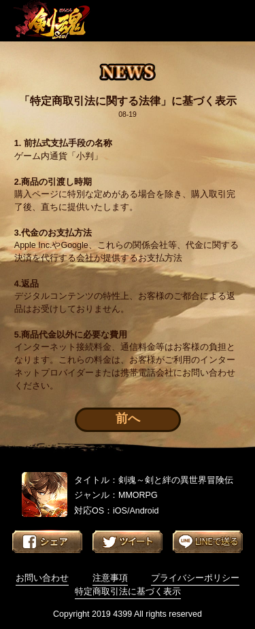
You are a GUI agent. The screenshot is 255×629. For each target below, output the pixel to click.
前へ (128, 418)
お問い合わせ (42, 578)
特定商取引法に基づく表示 (128, 591)
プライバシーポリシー (195, 578)
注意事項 (110, 578)
